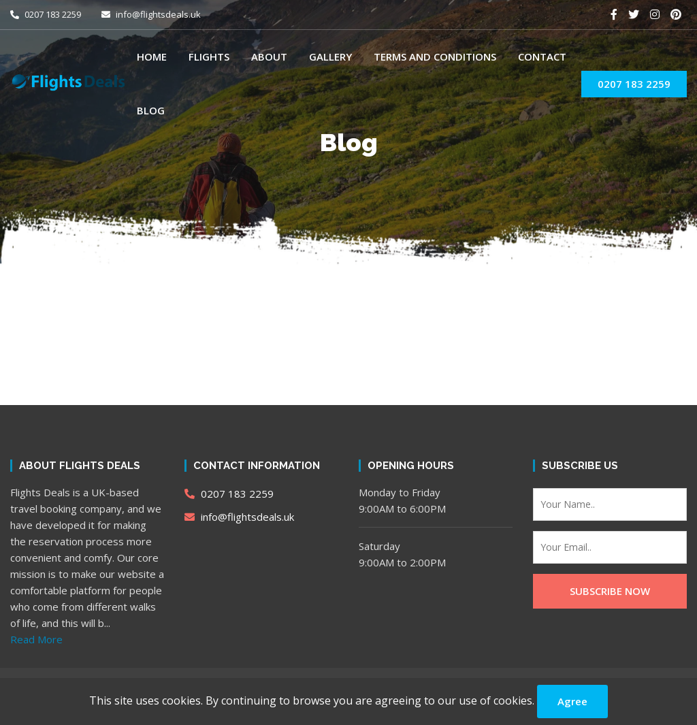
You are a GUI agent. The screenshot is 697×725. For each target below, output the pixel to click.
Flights (209, 56)
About (269, 56)
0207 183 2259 (45, 14)
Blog (151, 110)
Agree (572, 701)
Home (152, 56)
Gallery (330, 56)
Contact (542, 56)
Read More (36, 639)
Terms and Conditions (435, 56)
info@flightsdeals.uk (151, 14)
